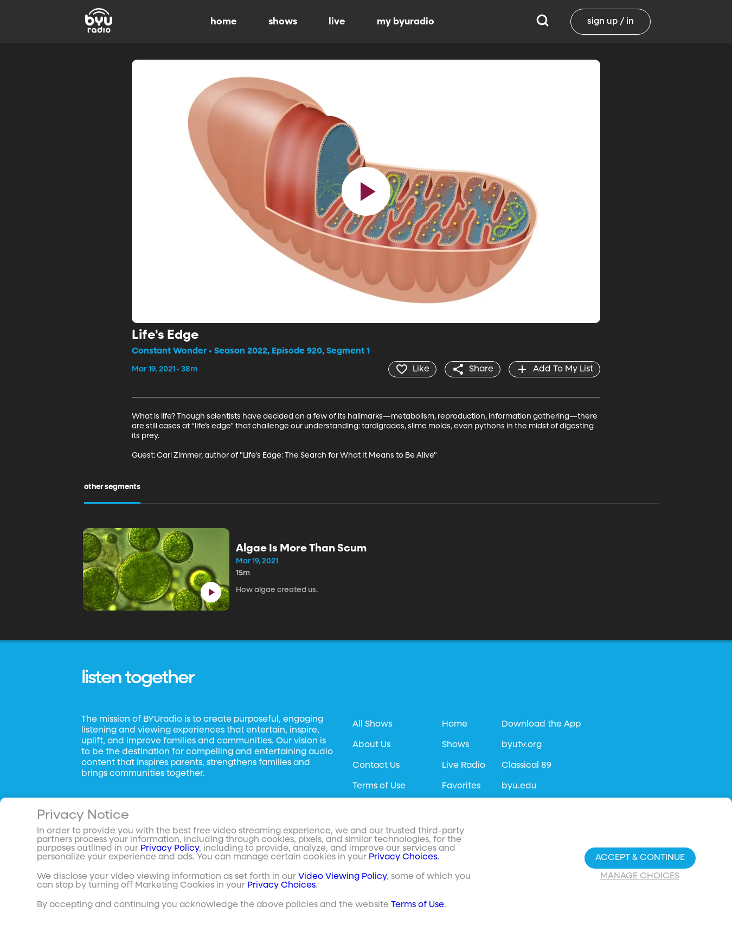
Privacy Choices (281, 885)
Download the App (541, 724)
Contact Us (376, 765)
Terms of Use (379, 786)
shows (282, 22)
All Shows (372, 724)
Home (454, 724)
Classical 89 (526, 765)
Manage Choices (639, 876)
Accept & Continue (640, 857)
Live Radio (463, 765)
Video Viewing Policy (342, 876)
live (337, 22)
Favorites (461, 786)
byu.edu (519, 786)
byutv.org (522, 745)
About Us (371, 745)
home (223, 22)
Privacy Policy (169, 848)
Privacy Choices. (404, 857)
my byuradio (405, 22)
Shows (455, 745)
